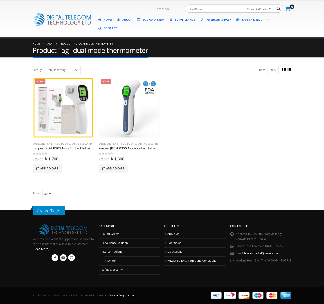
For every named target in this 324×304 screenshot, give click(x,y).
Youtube (63, 257)
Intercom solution (113, 252)
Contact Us (174, 243)
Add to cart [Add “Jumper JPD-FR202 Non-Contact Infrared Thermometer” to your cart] (49, 168)
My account (174, 252)
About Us (173, 234)
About (124, 20)
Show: (261, 70)
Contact (107, 28)
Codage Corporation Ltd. (124, 295)
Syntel (111, 261)
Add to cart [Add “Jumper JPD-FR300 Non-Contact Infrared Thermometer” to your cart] (115, 168)
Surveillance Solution (116, 243)
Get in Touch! (49, 210)
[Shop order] (63, 70)
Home (105, 20)
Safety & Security (252, 20)
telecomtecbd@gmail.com (261, 253)
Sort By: (37, 70)
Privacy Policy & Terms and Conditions (192, 261)
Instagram (71, 257)
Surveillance (182, 20)
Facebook (55, 257)
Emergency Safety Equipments (51, 143)
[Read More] (41, 249)
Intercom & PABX (215, 20)
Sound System (150, 20)
